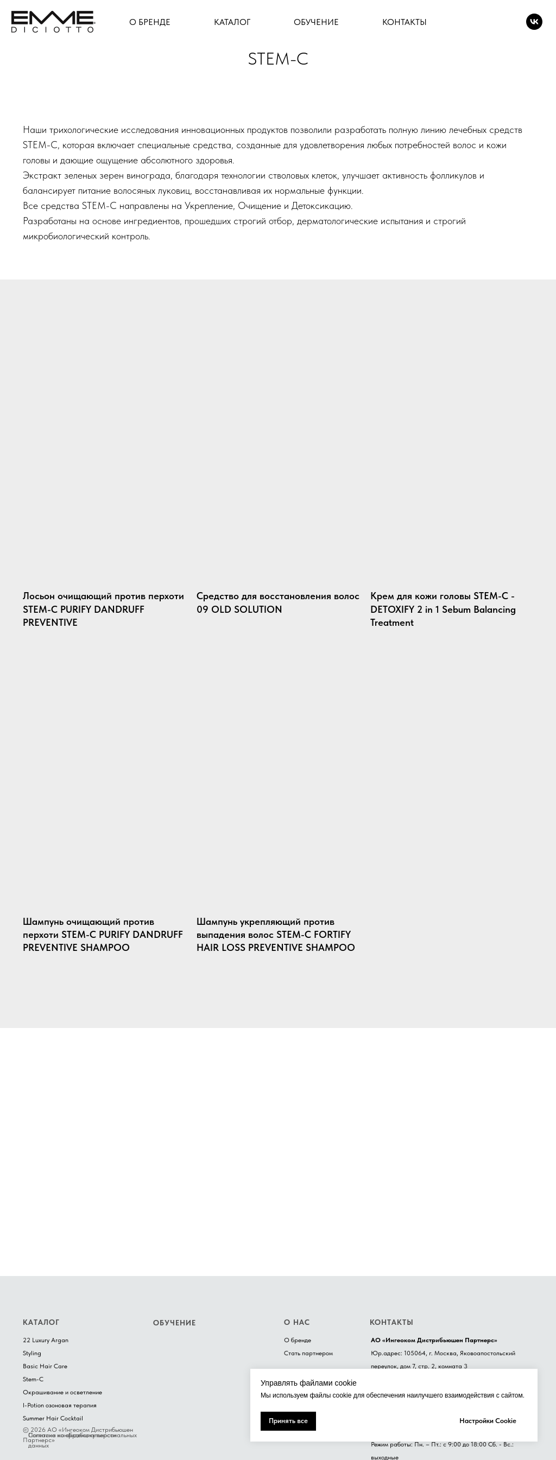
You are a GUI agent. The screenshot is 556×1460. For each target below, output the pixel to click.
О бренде (297, 1340)
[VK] (534, 22)
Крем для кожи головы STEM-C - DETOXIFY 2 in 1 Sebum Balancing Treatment (443, 609)
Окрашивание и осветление (62, 1392)
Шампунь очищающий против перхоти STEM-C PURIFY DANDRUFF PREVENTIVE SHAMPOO (103, 935)
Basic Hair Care (45, 1366)
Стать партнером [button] (308, 1353)
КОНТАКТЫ (404, 22)
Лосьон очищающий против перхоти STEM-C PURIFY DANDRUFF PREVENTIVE (103, 609)
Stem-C (33, 1379)
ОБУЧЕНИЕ (316, 22)
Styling (32, 1353)
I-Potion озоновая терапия (60, 1405)
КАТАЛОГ (232, 22)
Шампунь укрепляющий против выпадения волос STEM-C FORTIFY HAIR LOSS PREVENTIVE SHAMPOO (276, 935)
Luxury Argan (50, 1340)
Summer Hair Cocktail (53, 1418)
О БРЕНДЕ (149, 22)
